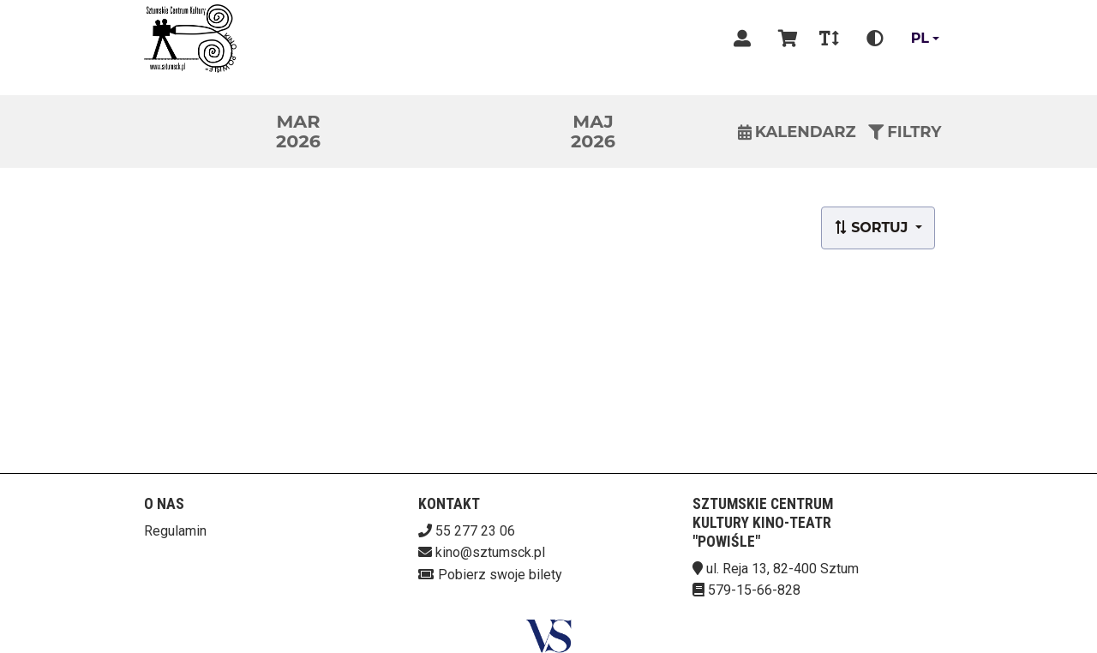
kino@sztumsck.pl (490, 552)
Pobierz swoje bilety (500, 574)
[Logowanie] (742, 38)
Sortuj (873, 227)
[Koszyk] (785, 38)
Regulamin (175, 531)
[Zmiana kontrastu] (875, 38)
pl (920, 38)
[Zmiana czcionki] (829, 38)
